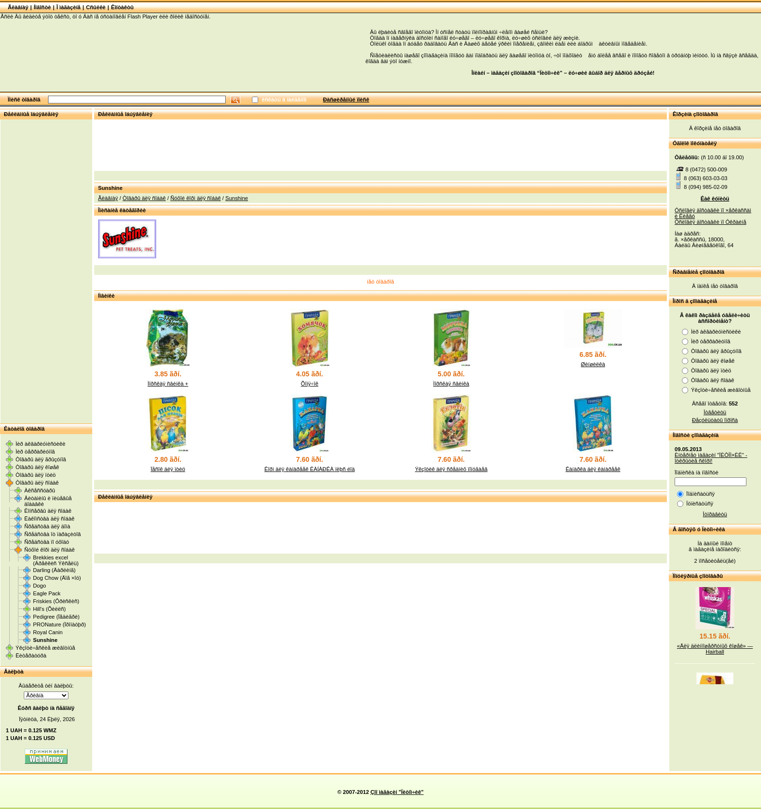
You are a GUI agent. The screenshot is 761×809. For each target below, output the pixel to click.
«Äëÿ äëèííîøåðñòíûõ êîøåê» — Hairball (715, 653)
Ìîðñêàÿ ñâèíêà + (168, 384)
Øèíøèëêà (593, 364)
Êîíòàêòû (122, 7)
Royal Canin (48, 632)
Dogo (39, 586)
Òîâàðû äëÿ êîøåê (37, 467)
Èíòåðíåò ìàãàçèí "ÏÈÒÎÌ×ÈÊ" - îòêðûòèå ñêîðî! (711, 458)
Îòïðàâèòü (715, 514)
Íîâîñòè (42, 7)
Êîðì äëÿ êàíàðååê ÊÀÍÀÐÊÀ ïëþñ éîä (310, 469)
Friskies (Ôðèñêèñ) (56, 601)
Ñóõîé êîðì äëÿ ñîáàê (49, 550)
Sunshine (45, 640)
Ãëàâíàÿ (18, 7)
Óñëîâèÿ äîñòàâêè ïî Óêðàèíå (710, 222)
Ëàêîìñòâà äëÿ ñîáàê (49, 519)
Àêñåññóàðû (39, 490)
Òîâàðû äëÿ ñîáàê (37, 483)
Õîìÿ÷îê (309, 384)
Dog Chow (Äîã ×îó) (57, 578)
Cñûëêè (95, 7)
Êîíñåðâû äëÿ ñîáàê (47, 511)
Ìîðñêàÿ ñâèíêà (451, 384)
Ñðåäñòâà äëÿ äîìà (47, 526)
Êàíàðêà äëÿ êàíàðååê (592, 469)
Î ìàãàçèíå (68, 7)
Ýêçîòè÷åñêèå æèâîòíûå (45, 648)
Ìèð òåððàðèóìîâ (35, 452)
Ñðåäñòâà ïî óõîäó (46, 542)
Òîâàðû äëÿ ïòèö (36, 475)
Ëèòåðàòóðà (31, 655)
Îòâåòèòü (715, 412)
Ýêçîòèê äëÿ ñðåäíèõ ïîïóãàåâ (451, 469)
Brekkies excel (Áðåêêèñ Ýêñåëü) (56, 560)
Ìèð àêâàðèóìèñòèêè (41, 444)
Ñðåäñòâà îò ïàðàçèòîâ (52, 534)
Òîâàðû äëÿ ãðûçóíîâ (41, 459)
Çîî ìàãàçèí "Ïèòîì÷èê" (397, 792)
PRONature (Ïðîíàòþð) (59, 624)
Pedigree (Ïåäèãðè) (56, 617)
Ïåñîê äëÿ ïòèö (167, 469)
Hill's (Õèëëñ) (49, 609)
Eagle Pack (47, 593)
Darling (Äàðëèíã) (54, 570)
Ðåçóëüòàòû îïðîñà (715, 420)
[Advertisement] (46, 271)
